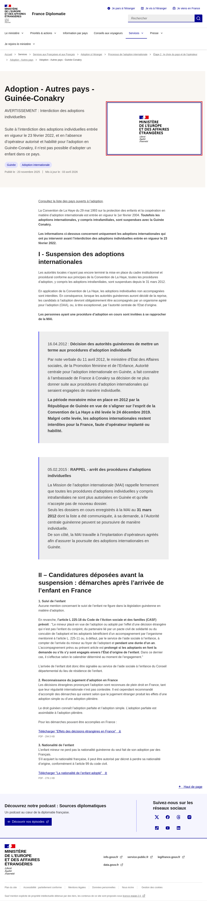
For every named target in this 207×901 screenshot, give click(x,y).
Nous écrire (128, 887)
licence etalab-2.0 (132, 896)
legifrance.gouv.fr (169, 857)
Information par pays (75, 33)
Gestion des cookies (152, 887)
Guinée (11, 164)
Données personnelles (103, 887)
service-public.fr (138, 857)
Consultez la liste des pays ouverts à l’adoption (70, 201)
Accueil (8, 54)
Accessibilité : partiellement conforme (42, 887)
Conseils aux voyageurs (108, 33)
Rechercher (198, 18)
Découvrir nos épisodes (28, 821)
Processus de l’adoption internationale (127, 54)
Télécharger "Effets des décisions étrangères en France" (77, 731)
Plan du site (11, 887)
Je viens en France (188, 8)
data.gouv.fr (112, 864)
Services (134, 33)
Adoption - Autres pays (21, 60)
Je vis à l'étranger (156, 8)
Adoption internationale (36, 164)
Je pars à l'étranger (123, 8)
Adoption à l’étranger (91, 54)
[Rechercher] (161, 18)
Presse (154, 33)
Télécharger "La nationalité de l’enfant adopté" (70, 773)
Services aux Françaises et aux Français (54, 54)
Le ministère (12, 33)
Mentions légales (77, 887)
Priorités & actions (41, 33)
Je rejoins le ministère (18, 44)
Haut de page (192, 786)
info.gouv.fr (111, 857)
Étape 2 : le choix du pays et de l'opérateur (175, 54)
